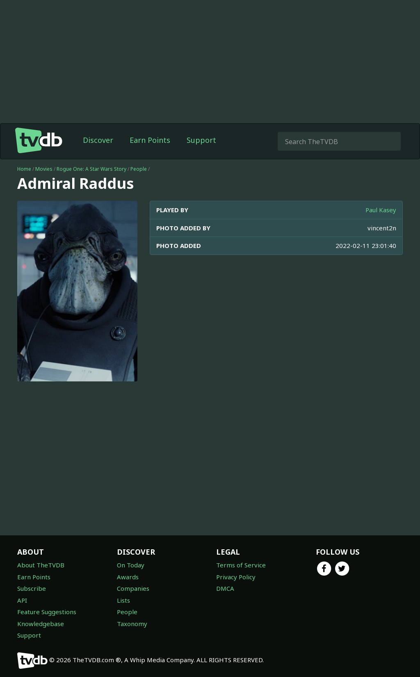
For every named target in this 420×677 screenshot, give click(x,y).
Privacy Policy (236, 577)
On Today (130, 565)
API (22, 600)
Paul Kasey (380, 210)
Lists (123, 600)
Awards (128, 577)
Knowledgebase (40, 624)
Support (201, 140)
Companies (133, 588)
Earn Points (150, 140)
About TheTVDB (40, 565)
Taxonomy (132, 624)
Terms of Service (241, 565)
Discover (98, 140)
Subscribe (31, 588)
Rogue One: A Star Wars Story (91, 168)
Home (24, 168)
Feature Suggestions (46, 612)
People (138, 168)
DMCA (225, 588)
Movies (43, 168)
